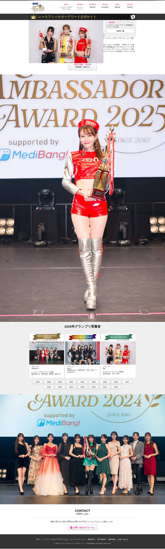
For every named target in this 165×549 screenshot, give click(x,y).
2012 (94, 387)
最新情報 (117, 6)
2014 (71, 387)
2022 (71, 382)
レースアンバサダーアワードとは (66, 7)
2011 (105, 387)
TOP (37, 540)
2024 (49, 382)
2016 (49, 387)
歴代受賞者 (105, 6)
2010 (116, 387)
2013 (82, 387)
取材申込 (130, 6)
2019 (105, 382)
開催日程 (92, 6)
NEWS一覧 (120, 31)
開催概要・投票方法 (82, 65)
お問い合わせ (123, 540)
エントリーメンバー (80, 7)
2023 (60, 382)
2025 (38, 382)
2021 (82, 382)
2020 (94, 382)
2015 (60, 387)
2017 (127, 382)
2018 (116, 382)
